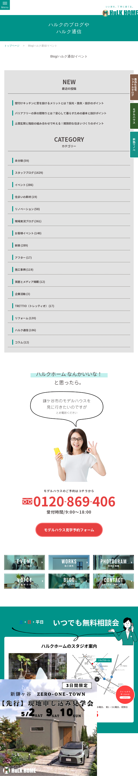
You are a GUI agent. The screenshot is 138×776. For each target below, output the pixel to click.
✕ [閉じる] (97, 679)
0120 (74, 500)
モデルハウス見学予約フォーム (69, 530)
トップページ (11, 45)
